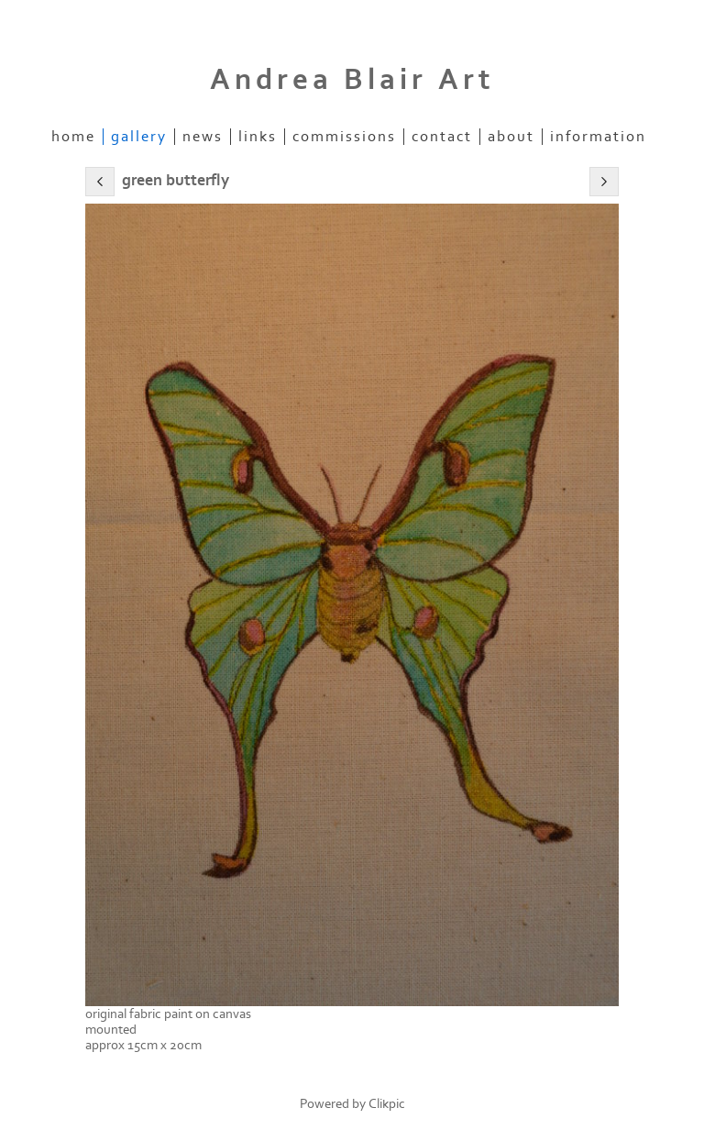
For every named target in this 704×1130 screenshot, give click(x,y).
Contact (442, 136)
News (202, 136)
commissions (344, 136)
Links (257, 136)
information (598, 136)
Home (73, 136)
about (511, 136)
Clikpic (386, 1104)
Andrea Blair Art (352, 79)
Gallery (139, 136)
